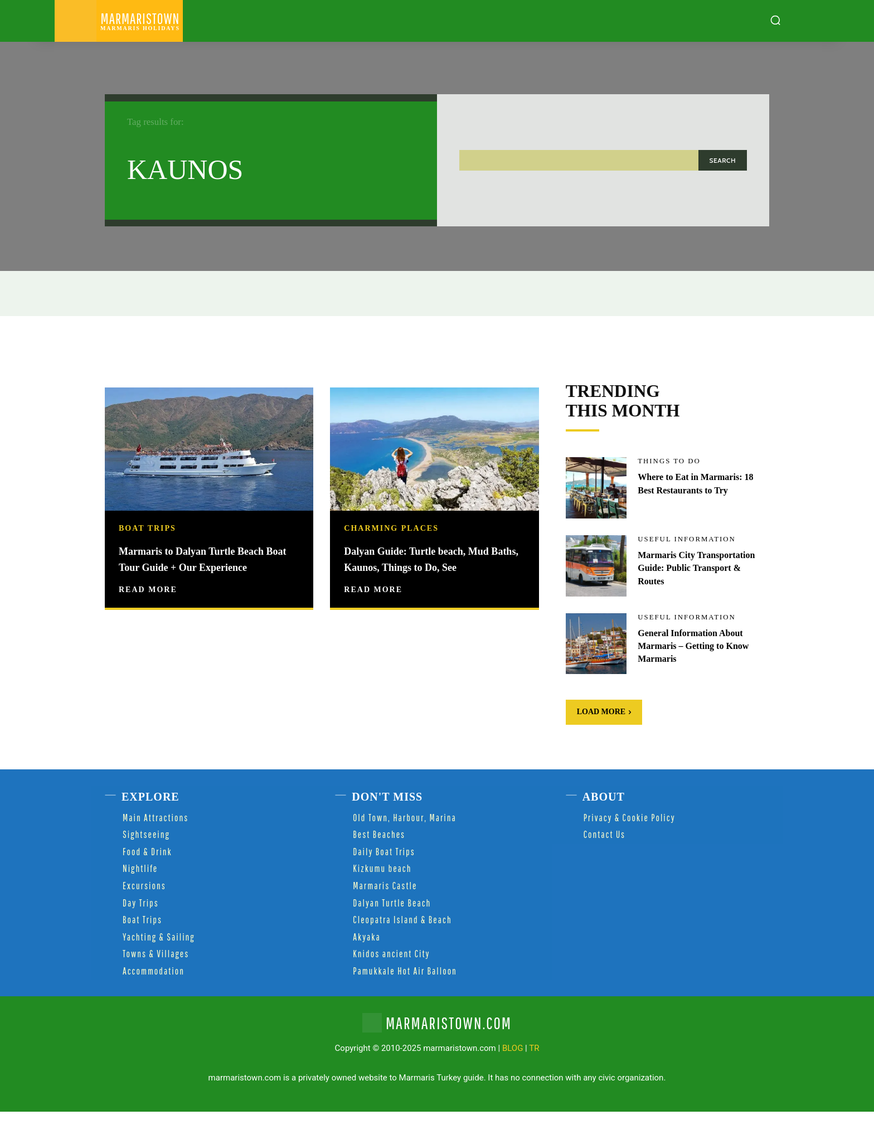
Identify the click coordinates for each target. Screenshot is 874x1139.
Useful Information (690, 567)
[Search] (722, 160)
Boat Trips (147, 528)
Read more (148, 605)
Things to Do (671, 489)
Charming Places (391, 528)
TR (534, 1076)
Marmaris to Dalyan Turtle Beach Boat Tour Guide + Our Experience (205, 566)
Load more (604, 739)
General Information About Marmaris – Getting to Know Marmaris (700, 673)
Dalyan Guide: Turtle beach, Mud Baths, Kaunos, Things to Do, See (431, 566)
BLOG (512, 1076)
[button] (775, 20)
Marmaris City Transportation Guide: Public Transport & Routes (701, 596)
